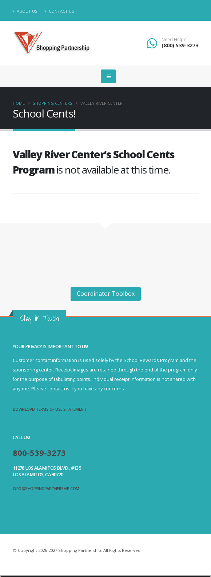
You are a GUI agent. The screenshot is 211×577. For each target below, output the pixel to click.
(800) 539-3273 (180, 45)
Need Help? (174, 39)
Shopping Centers (52, 103)
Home (19, 103)
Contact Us (59, 11)
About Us (25, 11)
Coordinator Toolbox (106, 294)
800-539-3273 (39, 452)
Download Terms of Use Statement (49, 409)
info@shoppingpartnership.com (46, 488)
